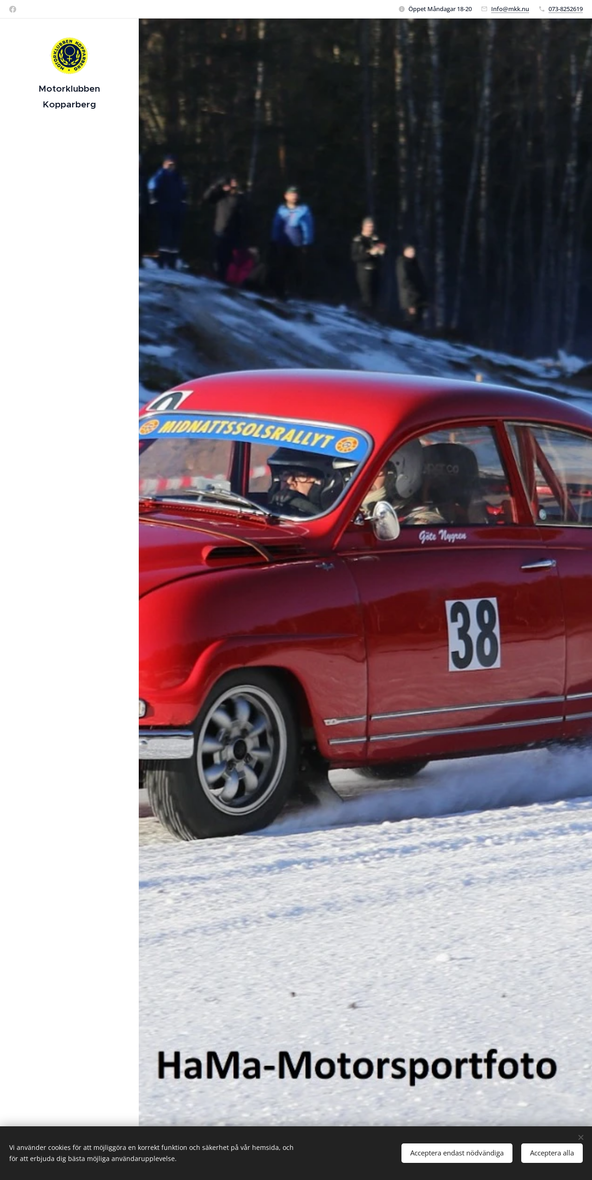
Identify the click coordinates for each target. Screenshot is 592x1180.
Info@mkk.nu (510, 9)
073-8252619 (566, 9)
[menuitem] (69, 568)
